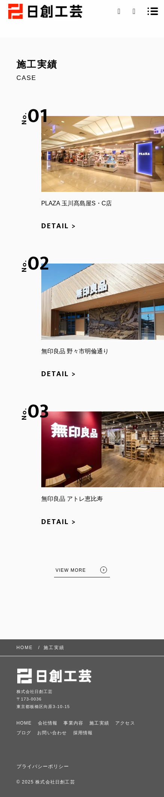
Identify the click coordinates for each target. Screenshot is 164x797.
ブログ (24, 732)
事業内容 (73, 723)
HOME (24, 723)
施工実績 (99, 723)
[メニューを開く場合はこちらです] (152, 11)
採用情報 (83, 732)
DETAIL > (58, 226)
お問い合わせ (52, 732)
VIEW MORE (71, 570)
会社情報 (48, 723)
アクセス (125, 723)
